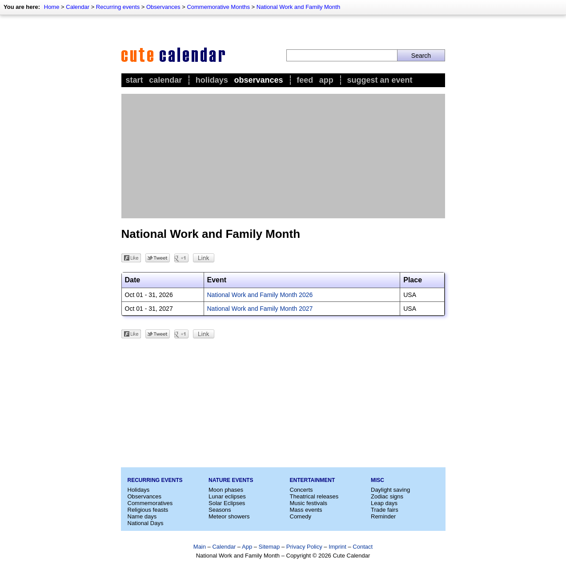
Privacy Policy (304, 546)
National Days (146, 523)
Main (199, 546)
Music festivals (309, 503)
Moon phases (226, 489)
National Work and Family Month (298, 7)
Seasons (220, 509)
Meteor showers (229, 516)
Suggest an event (379, 80)
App (326, 80)
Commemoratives (150, 503)
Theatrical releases (314, 496)
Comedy (300, 516)
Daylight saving (390, 489)
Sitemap (269, 546)
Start (134, 80)
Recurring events (118, 7)
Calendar (77, 7)
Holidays (212, 80)
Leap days (384, 503)
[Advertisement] (283, 156)
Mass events (306, 509)
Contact (363, 546)
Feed (305, 80)
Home (52, 7)
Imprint (337, 546)
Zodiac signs (387, 496)
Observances (163, 7)
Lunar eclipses (227, 496)
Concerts (301, 489)
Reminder (383, 516)
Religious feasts (148, 509)
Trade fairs (384, 509)
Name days (142, 516)
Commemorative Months (218, 7)
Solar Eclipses (227, 503)
